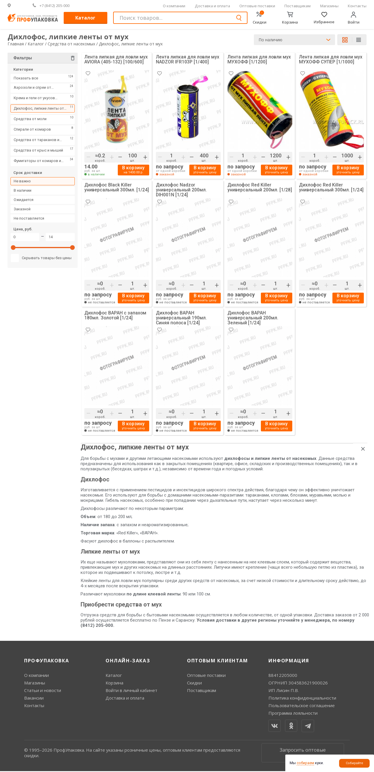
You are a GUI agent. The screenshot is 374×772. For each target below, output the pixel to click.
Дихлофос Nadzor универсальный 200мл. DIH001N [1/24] (181, 190)
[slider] (13, 249)
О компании (174, 5)
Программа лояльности (293, 714)
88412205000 (282, 676)
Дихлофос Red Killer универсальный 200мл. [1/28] (259, 188)
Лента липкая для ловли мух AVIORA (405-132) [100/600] (116, 60)
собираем (305, 763)
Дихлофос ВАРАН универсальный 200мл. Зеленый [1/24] (253, 318)
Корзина (114, 683)
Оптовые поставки (257, 5)
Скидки (194, 683)
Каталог (85, 18)
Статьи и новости (42, 691)
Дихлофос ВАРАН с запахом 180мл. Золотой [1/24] (115, 316)
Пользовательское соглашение (301, 706)
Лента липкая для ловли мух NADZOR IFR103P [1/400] (188, 60)
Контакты (357, 5)
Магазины (329, 5)
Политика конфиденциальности (302, 699)
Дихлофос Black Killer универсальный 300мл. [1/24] (116, 188)
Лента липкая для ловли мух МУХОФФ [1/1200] (259, 60)
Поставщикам (297, 5)
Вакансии (34, 699)
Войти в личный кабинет (131, 691)
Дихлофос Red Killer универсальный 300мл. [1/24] (331, 188)
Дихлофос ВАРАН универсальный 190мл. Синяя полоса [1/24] (181, 318)
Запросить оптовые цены (303, 753)
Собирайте (354, 763)
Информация (288, 661)
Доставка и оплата (212, 5)
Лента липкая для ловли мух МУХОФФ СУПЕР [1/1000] (331, 60)
